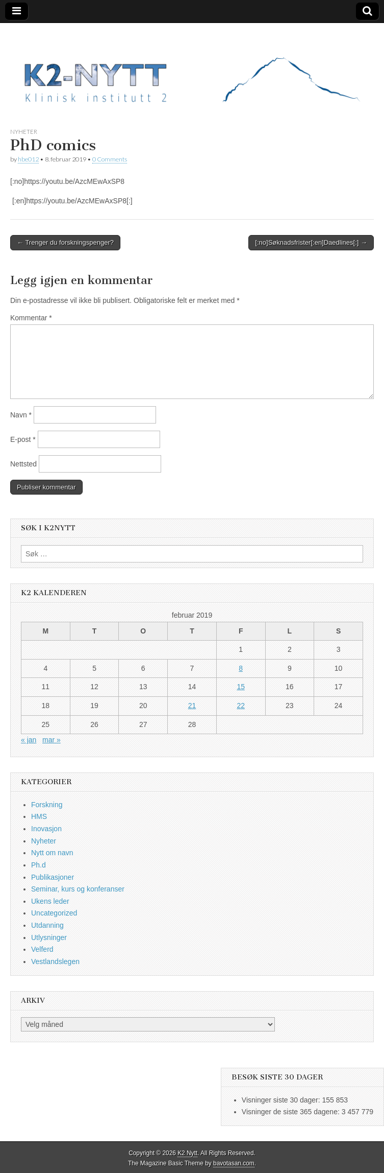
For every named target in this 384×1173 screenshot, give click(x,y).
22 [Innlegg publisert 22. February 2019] (241, 705)
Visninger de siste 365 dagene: (292, 1112)
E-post (23, 439)
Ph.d (38, 865)
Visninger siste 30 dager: (282, 1100)
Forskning (46, 805)
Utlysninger (49, 937)
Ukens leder (50, 901)
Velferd (42, 949)
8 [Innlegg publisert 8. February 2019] (241, 668)
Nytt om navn (52, 853)
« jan (28, 740)
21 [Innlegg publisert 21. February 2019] (192, 705)
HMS (39, 816)
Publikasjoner (52, 877)
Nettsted (23, 464)
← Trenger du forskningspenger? (65, 242)
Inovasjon (46, 829)
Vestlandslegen (55, 961)
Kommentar (31, 318)
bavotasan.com (233, 1163)
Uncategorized (54, 913)
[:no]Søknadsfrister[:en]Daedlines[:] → (311, 242)
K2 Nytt (187, 1153)
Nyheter (23, 131)
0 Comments (109, 159)
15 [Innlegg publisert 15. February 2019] (241, 687)
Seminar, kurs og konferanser (77, 889)
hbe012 (28, 159)
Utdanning (47, 925)
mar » (51, 740)
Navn (21, 415)
